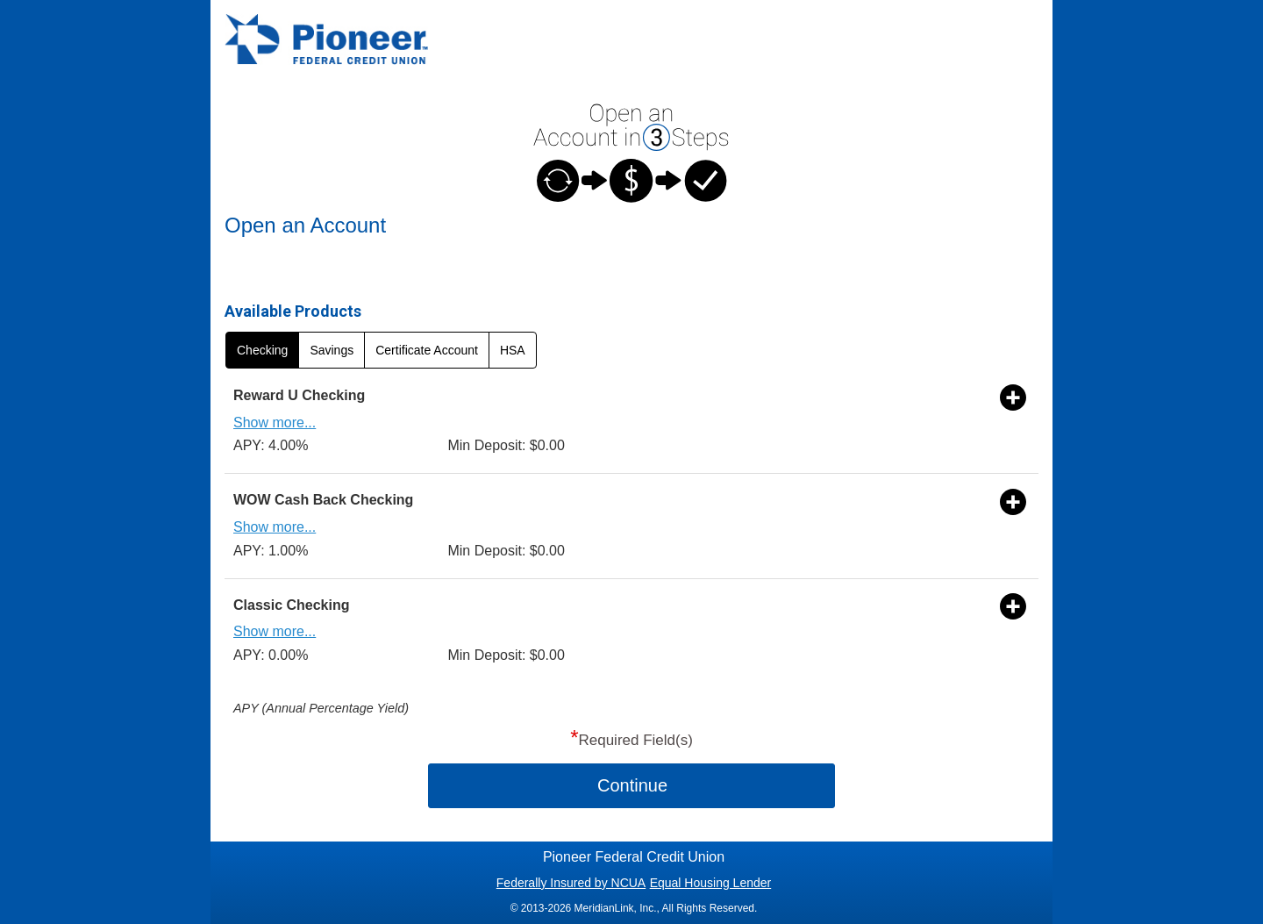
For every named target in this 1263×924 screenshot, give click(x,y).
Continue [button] (632, 785)
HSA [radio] (512, 350)
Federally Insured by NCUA (571, 883)
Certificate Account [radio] (426, 350)
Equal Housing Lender (711, 883)
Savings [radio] (331, 350)
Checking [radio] (262, 350)
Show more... (274, 422)
